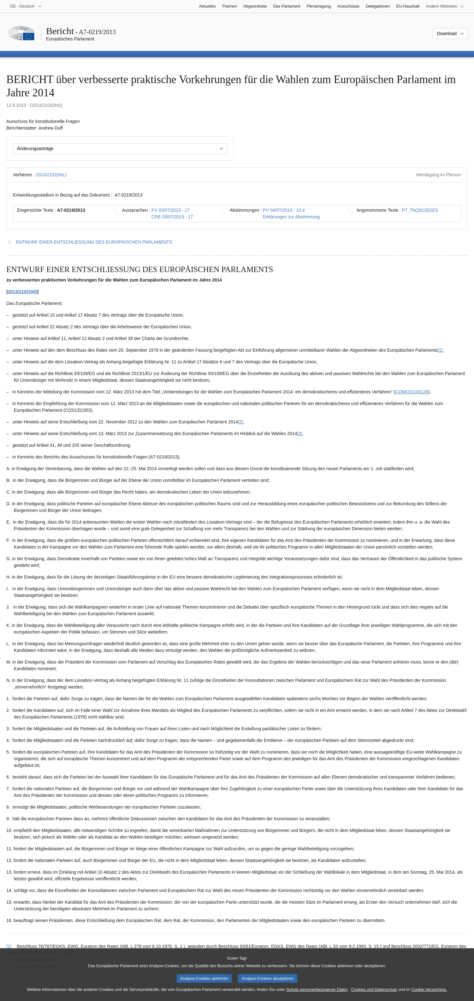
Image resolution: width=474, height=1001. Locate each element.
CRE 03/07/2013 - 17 (172, 216)
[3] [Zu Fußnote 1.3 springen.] (299, 433)
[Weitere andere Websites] (445, 6)
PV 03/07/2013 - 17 (170, 210)
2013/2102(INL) (51, 174)
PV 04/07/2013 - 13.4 (284, 210)
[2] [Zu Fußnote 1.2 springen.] (240, 421)
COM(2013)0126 (411, 391)
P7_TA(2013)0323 (420, 210)
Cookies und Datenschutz (374, 994)
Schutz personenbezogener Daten (316, 994)
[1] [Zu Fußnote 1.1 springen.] (440, 350)
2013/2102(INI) (22, 291)
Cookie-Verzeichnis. (429, 994)
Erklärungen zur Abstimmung (291, 216)
